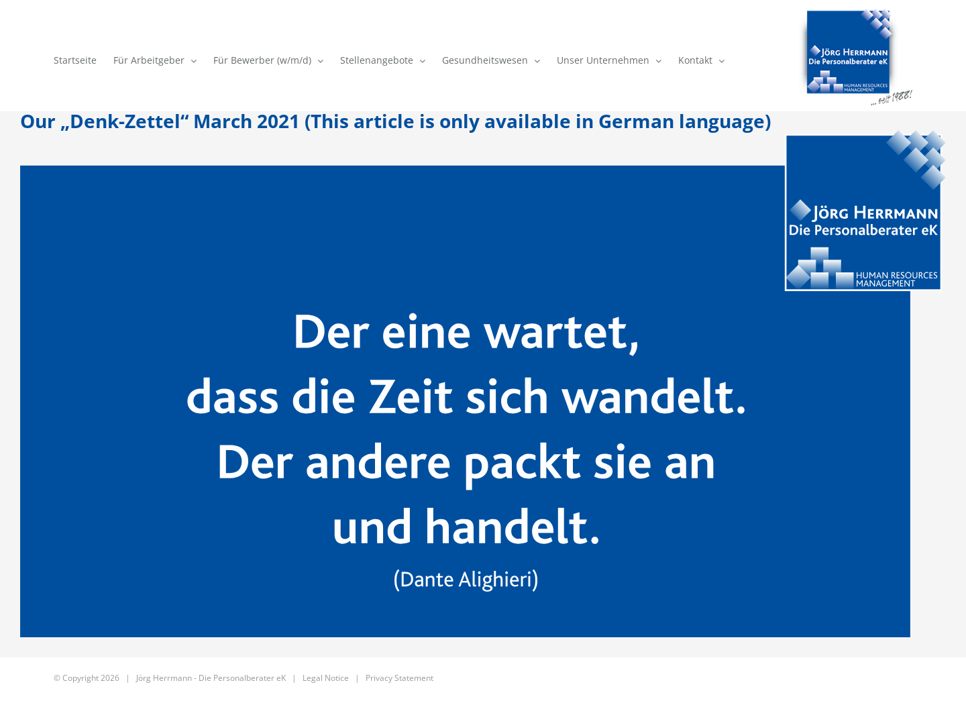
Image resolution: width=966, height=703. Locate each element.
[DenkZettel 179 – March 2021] (483, 383)
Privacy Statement (399, 678)
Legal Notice (326, 678)
